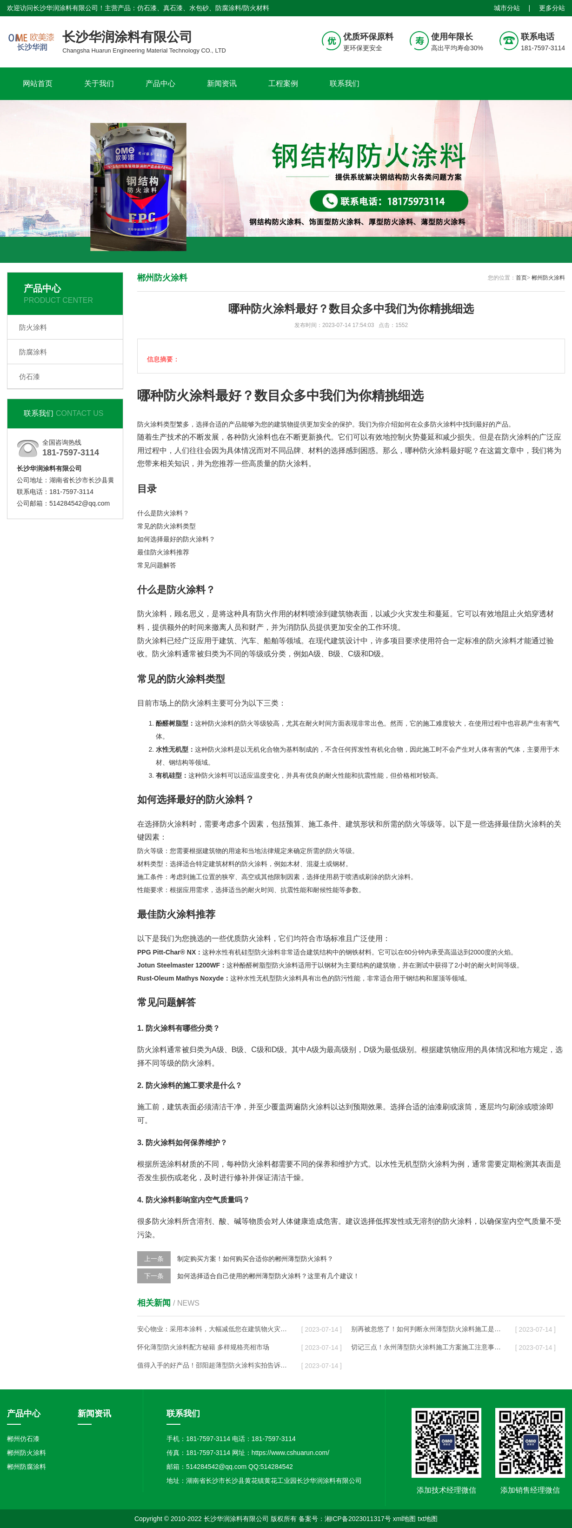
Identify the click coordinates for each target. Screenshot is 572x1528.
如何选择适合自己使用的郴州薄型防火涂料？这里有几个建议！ (268, 1276)
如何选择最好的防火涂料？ (176, 539)
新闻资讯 (222, 83)
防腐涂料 (33, 352)
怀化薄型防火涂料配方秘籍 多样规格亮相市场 (203, 1347)
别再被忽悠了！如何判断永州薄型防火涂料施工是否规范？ (426, 1329)
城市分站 (507, 8)
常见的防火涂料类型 (166, 526)
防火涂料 (33, 327)
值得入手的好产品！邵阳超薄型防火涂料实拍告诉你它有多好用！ (212, 1365)
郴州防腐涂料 (26, 1466)
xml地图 (404, 1518)
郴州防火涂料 (548, 277)
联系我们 (344, 83)
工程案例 (283, 83)
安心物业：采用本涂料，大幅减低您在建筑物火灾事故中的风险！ (212, 1329)
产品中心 (160, 83)
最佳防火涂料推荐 (163, 552)
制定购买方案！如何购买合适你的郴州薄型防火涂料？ (255, 1258)
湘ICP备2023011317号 (358, 1518)
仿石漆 (29, 376)
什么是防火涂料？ (163, 513)
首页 (521, 277)
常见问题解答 (156, 565)
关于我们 (99, 83)
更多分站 (552, 8)
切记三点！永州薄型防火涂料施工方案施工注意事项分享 (426, 1347)
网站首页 (38, 83)
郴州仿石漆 (23, 1438)
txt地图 (428, 1518)
